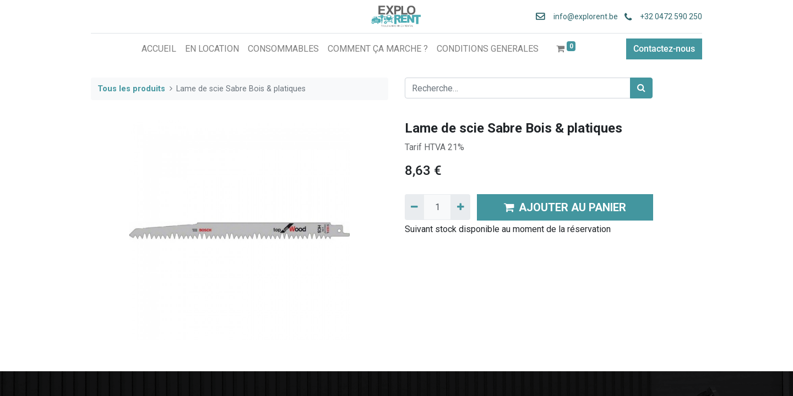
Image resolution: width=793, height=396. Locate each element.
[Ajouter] (460, 206)
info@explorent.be (582, 16)
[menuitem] (159, 49)
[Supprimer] (414, 206)
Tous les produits (131, 89)
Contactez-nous (664, 48)
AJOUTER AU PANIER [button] (565, 207)
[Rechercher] (641, 88)
